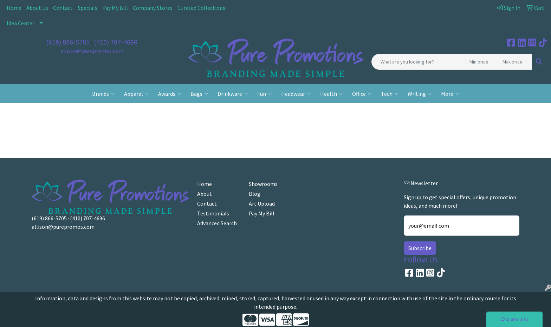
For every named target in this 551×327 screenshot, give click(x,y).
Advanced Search (217, 223)
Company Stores (153, 7)
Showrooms (263, 183)
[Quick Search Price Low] (482, 62)
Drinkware (233, 93)
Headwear (296, 93)
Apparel (136, 93)
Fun (264, 93)
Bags (199, 93)
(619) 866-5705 (68, 42)
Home (14, 7)
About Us (37, 7)
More (450, 93)
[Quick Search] (418, 62)
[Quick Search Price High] (515, 62)
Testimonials (213, 213)
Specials (87, 7)
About (204, 193)
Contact (63, 7)
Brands (103, 93)
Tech (389, 93)
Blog (254, 193)
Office (362, 93)
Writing (420, 93)
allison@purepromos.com (91, 50)
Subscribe (420, 248)
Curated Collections (201, 7)
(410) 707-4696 (115, 42)
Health (331, 93)
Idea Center (20, 23)
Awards (169, 93)
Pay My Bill (115, 7)
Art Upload (262, 203)
